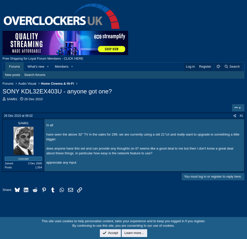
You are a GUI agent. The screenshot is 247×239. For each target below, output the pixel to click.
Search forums (35, 75)
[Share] (234, 116)
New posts (12, 75)
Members (61, 66)
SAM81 (12, 99)
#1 (241, 115)
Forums (14, 66)
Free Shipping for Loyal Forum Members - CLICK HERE (43, 58)
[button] (48, 66)
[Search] (232, 66)
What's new (36, 66)
